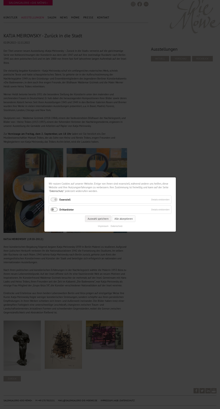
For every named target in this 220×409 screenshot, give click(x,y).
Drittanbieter (66, 209)
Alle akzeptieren (123, 218)
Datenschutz (56, 191)
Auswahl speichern (97, 218)
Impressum (103, 226)
